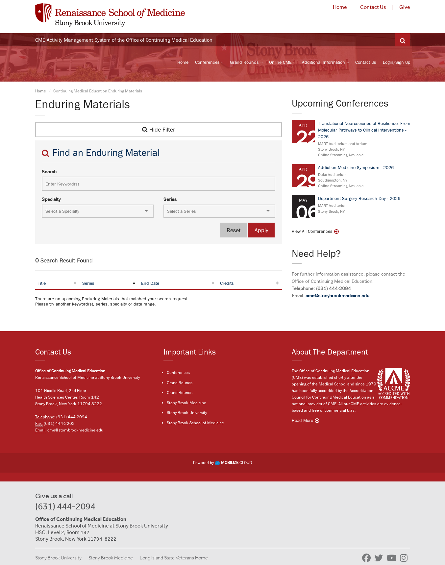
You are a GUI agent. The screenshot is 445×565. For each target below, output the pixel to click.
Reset (234, 231)
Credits (227, 284)
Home (340, 7)
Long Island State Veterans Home (174, 558)
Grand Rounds (244, 63)
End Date (150, 284)
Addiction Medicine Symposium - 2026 (356, 168)
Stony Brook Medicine (186, 403)
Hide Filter (158, 130)
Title (42, 284)
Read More (302, 421)
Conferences (207, 63)
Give (404, 7)
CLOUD (233, 463)
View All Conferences (312, 232)
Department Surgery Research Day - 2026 (359, 199)
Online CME (280, 63)
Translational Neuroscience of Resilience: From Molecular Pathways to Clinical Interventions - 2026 (364, 130)
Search (49, 172)
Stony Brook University (187, 413)
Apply (261, 231)
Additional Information (323, 63)
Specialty (51, 200)
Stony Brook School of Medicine (195, 423)
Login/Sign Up (396, 63)
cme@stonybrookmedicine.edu (337, 296)
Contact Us (373, 7)
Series (170, 200)
